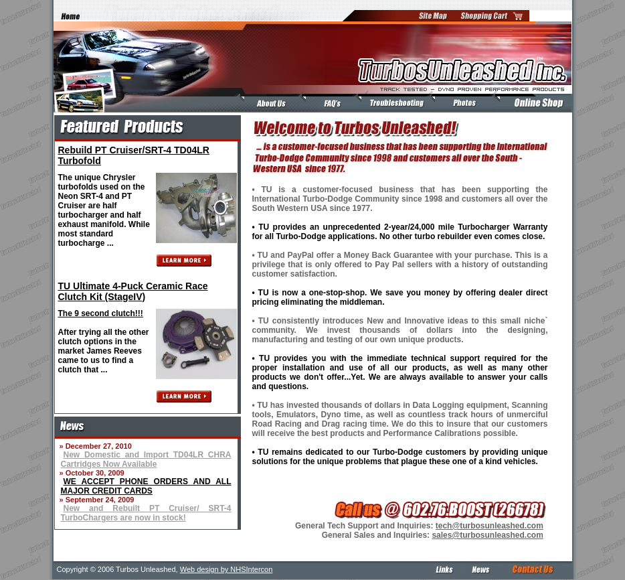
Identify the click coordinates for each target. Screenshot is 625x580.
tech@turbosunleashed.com (489, 525)
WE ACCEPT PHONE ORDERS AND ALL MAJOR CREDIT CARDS (146, 486)
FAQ (330, 103)
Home (68, 15)
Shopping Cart (492, 15)
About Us (271, 103)
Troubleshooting (395, 103)
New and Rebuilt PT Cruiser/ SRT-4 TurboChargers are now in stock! (146, 513)
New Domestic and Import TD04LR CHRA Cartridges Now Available (146, 459)
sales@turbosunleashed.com (487, 535)
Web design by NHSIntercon (226, 569)
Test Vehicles (464, 103)
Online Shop (533, 103)
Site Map (434, 15)
